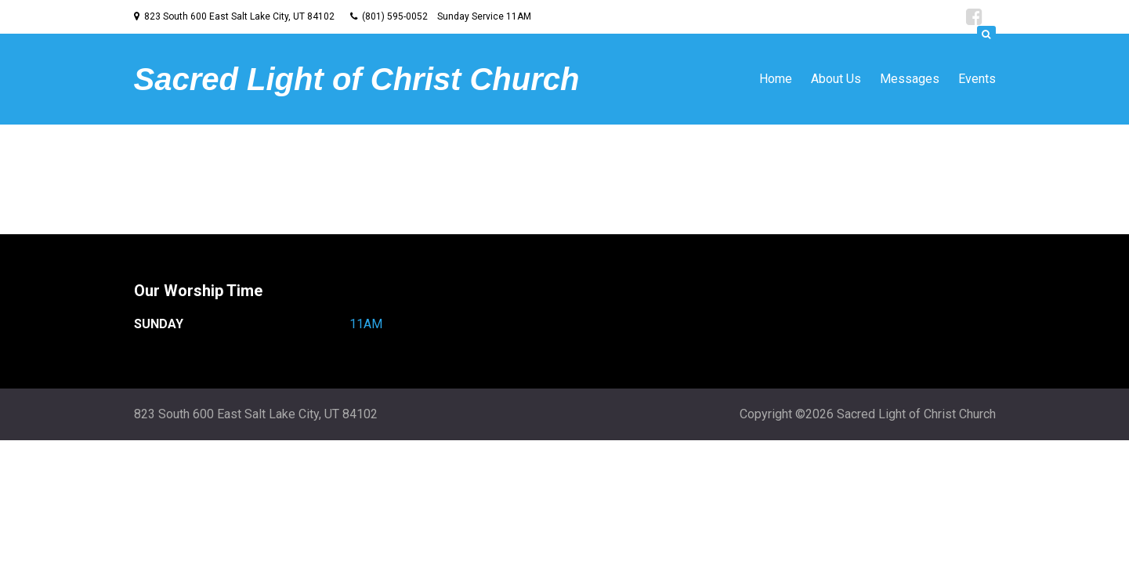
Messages (909, 78)
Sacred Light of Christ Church (357, 79)
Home (775, 78)
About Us (836, 78)
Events (977, 78)
